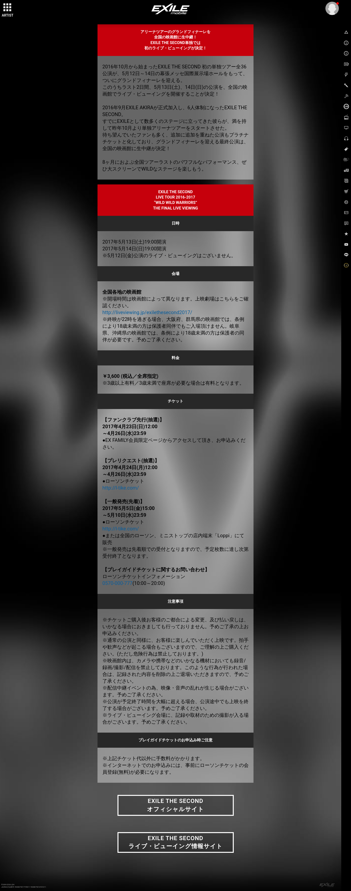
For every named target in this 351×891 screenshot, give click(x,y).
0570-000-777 (117, 583)
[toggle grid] (7, 7)
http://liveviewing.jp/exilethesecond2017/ (147, 312)
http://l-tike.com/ (120, 488)
